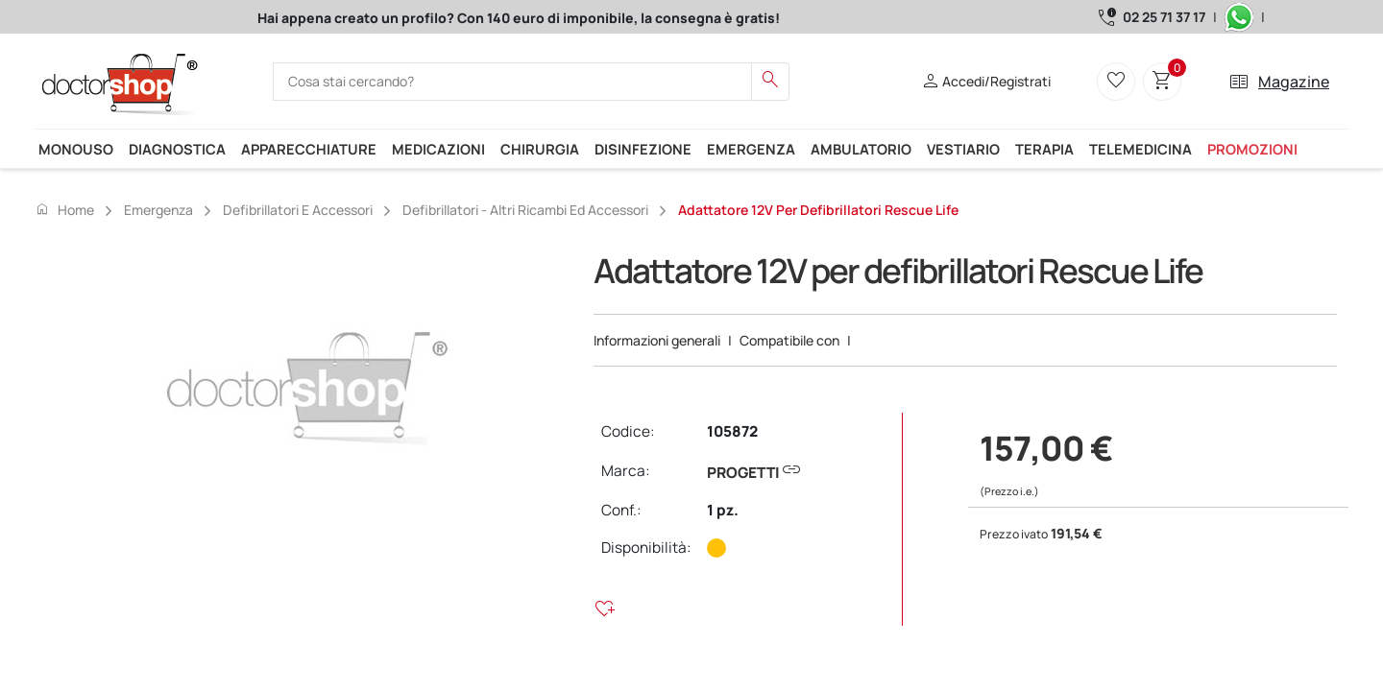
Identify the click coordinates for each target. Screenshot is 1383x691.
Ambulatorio (861, 148)
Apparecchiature (308, 148)
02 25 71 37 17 (1164, 17)
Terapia (1044, 148)
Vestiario (963, 148)
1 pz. (723, 510)
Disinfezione (643, 148)
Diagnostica (177, 148)
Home (64, 209)
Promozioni (1252, 148)
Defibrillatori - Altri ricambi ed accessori (525, 210)
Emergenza (751, 148)
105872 (732, 431)
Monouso (75, 148)
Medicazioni (438, 148)
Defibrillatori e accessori (298, 210)
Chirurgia (539, 148)
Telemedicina (1140, 148)
